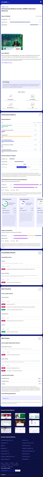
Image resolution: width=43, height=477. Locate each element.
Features (6, 463)
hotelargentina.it (25, 459)
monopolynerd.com (5, 451)
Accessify (5, 2)
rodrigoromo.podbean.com (27, 448)
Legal (16, 463)
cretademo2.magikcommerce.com (8, 456)
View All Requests (21, 167)
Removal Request (15, 464)
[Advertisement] (21, 30)
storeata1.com (25, 440)
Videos (2, 463)
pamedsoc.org (4, 7)
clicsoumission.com (26, 456)
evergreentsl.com (4, 442)
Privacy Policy (3, 466)
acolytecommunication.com (28, 442)
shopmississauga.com (5, 459)
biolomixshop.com (26, 453)
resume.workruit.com (5, 453)
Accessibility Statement (5, 464)
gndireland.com (4, 448)
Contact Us (12, 463)
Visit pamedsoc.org (7, 62)
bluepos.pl (3, 445)
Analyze (17, 470)
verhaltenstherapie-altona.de (7, 440)
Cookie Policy (10, 466)
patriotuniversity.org (26, 445)
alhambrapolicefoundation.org (28, 451)
